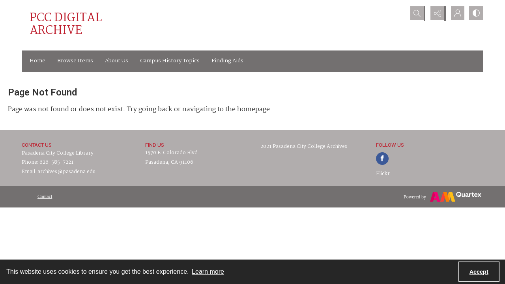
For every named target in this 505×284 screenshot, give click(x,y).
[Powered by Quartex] (442, 196)
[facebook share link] (382, 158)
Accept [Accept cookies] (478, 272)
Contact (44, 196)
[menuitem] (44, 196)
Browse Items (75, 60)
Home (37, 60)
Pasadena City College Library (58, 153)
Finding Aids (227, 60)
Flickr (383, 174)
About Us (116, 60)
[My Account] (455, 13)
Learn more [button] (208, 271)
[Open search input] (416, 13)
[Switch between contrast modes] (475, 13)
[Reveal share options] (435, 13)
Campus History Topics (170, 60)
